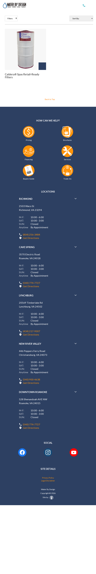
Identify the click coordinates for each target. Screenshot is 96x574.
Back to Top (50, 99)
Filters (10, 18)
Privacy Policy (48, 478)
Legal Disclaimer (48, 480)
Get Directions (31, 237)
